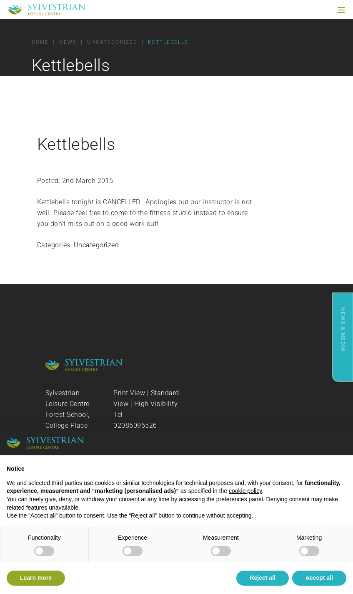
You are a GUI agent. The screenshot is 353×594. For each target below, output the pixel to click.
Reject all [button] (262, 577)
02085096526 (135, 425)
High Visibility (156, 404)
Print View (129, 393)
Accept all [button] (319, 577)
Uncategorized (96, 245)
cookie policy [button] (245, 490)
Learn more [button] (36, 577)
